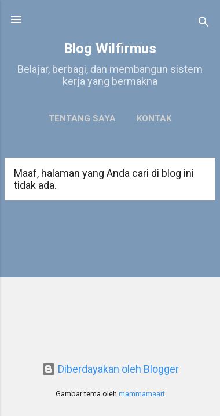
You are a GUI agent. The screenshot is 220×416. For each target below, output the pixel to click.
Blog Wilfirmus (110, 48)
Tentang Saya (82, 118)
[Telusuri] (204, 23)
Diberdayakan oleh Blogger (110, 369)
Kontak (154, 118)
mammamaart (142, 393)
